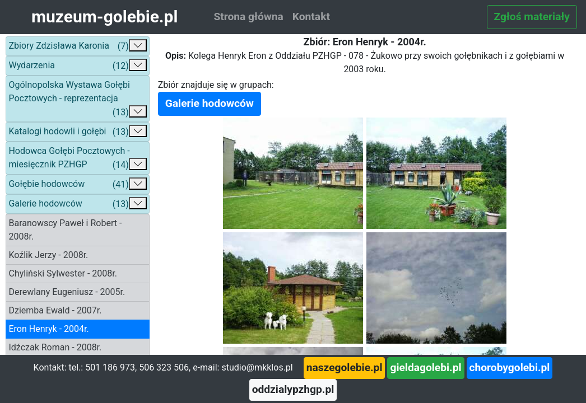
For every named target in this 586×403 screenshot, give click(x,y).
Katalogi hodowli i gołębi (77, 132)
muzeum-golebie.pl (104, 16)
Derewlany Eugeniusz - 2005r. (66, 292)
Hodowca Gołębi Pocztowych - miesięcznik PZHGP (77, 159)
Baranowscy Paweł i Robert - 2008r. (65, 230)
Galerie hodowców (77, 204)
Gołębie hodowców (77, 184)
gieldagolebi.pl (425, 367)
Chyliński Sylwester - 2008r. (62, 273)
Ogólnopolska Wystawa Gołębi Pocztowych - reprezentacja (77, 99)
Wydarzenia (77, 66)
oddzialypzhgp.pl (293, 389)
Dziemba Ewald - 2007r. (54, 310)
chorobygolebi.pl (509, 367)
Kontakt (311, 16)
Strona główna (248, 16)
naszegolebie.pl (344, 367)
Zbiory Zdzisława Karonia (77, 46)
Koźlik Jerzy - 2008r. (48, 255)
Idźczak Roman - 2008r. (54, 347)
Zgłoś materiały (532, 16)
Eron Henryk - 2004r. (48, 329)
